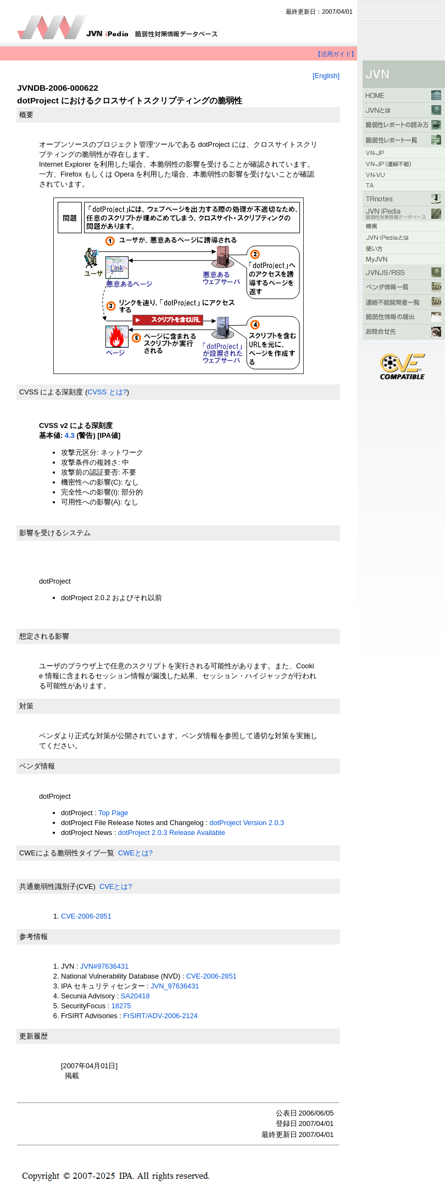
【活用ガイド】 (336, 54)
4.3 (70, 435)
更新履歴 (33, 1036)
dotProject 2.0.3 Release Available (171, 832)
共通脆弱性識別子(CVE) (57, 886)
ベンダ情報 (37, 766)
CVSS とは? (107, 392)
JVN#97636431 (104, 966)
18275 (121, 1006)
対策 (26, 706)
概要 (26, 115)
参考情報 (33, 936)
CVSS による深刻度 (51, 392)
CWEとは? (135, 853)
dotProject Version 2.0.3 (246, 823)
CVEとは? (115, 886)
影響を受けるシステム (55, 533)
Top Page (113, 813)
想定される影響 (44, 636)
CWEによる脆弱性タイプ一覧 (66, 853)
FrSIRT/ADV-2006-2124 (160, 1016)
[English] (326, 76)
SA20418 (135, 996)
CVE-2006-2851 (86, 916)
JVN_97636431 (175, 986)
